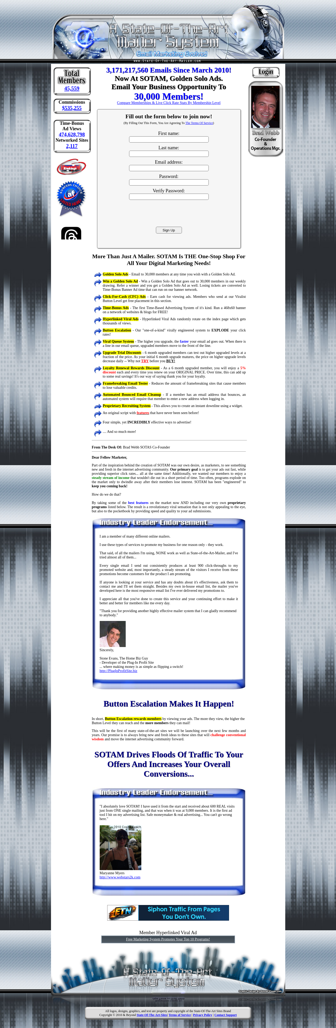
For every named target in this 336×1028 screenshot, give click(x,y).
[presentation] (168, 212)
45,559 (71, 88)
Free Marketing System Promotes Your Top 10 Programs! (168, 939)
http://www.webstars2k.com (120, 877)
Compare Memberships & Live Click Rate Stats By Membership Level (169, 103)
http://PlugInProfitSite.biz (118, 671)
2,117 (72, 146)
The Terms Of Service (199, 123)
